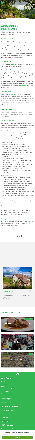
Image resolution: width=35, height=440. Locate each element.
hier (29, 221)
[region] (17, 435)
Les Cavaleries (13, 64)
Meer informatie (27, 434)
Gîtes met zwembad (6, 402)
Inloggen (3, 386)
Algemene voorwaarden (7, 388)
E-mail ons (4, 412)
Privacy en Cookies (5, 391)
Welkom (3, 381)
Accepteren (17, 437)
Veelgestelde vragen (7, 410)
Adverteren (4, 384)
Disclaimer (3, 393)
